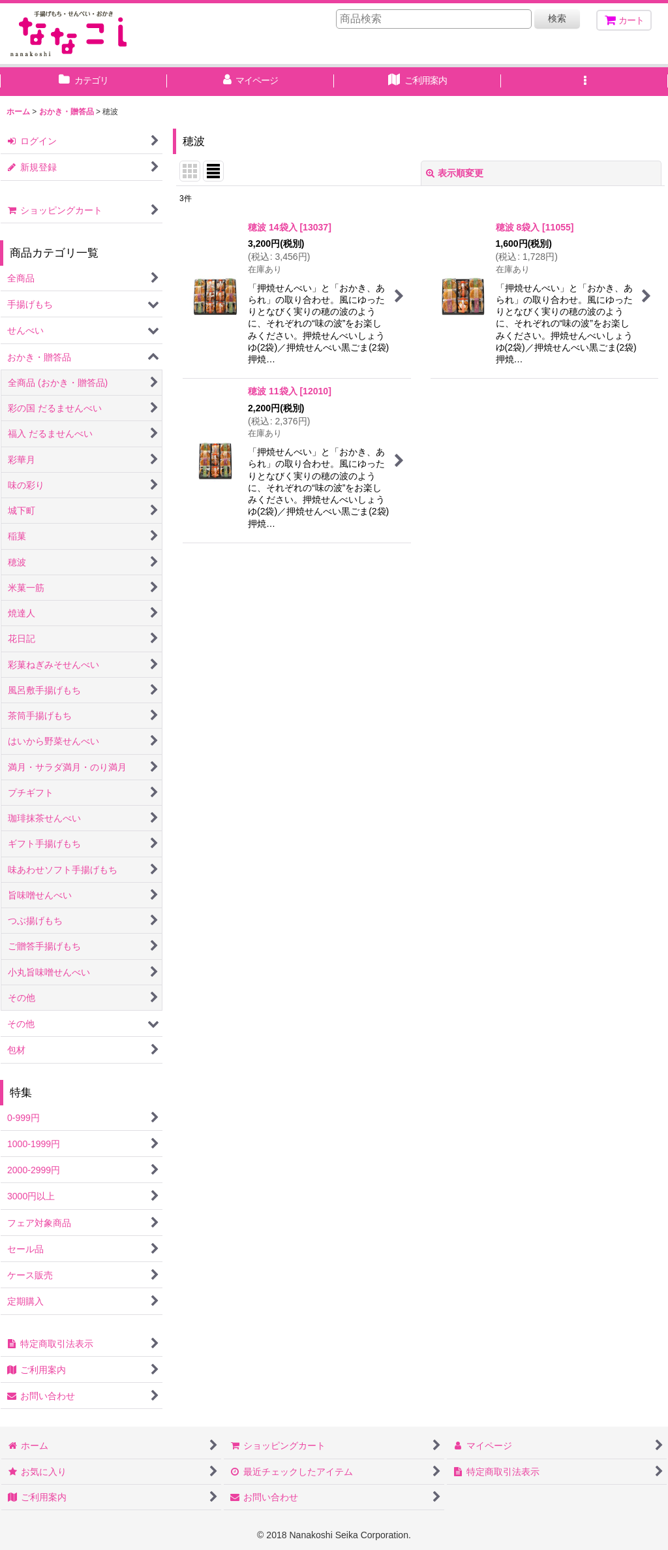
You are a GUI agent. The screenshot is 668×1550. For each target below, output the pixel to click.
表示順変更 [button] (454, 173)
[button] (584, 81)
